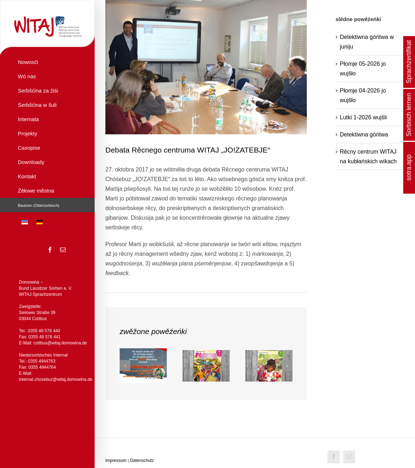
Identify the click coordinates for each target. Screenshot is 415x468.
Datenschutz (142, 460)
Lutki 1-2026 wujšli (363, 117)
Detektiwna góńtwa (364, 134)
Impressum (115, 460)
